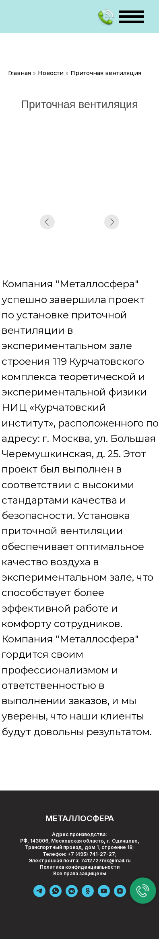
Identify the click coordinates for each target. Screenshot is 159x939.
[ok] (88, 894)
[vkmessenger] (72, 894)
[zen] (120, 894)
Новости (51, 73)
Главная (19, 73)
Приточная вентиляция (105, 73)
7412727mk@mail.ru (105, 860)
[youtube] (104, 894)
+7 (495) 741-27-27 (91, 854)
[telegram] (39, 894)
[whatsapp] (56, 894)
